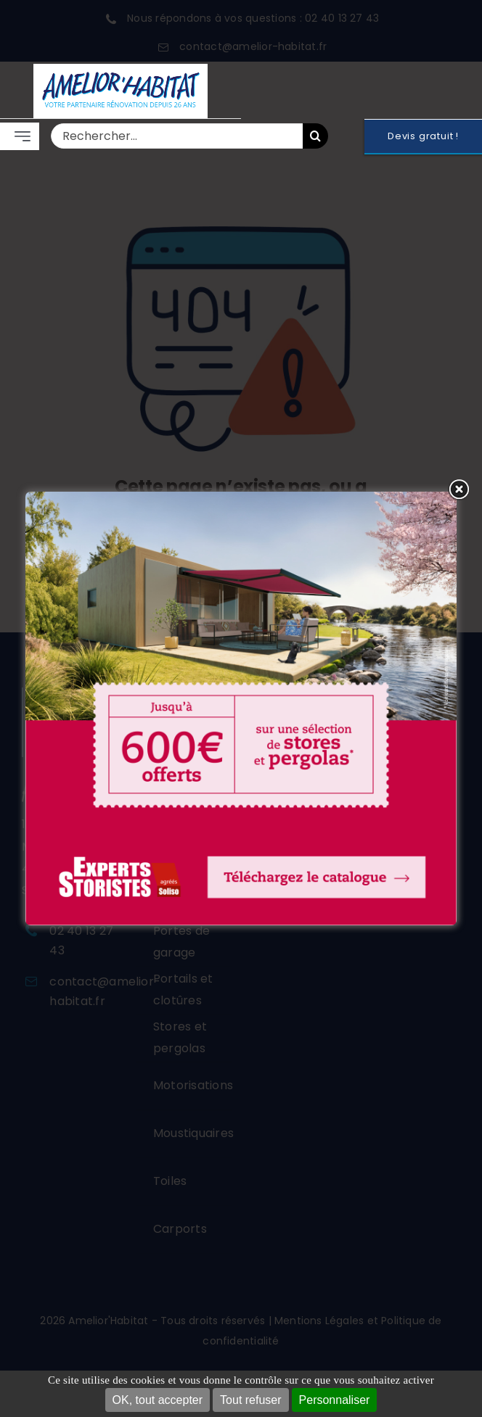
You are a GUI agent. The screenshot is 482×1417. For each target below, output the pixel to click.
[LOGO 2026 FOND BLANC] (120, 69)
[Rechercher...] (177, 136)
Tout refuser (250, 1400)
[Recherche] (315, 136)
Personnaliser (334, 1400)
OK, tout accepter (158, 1400)
